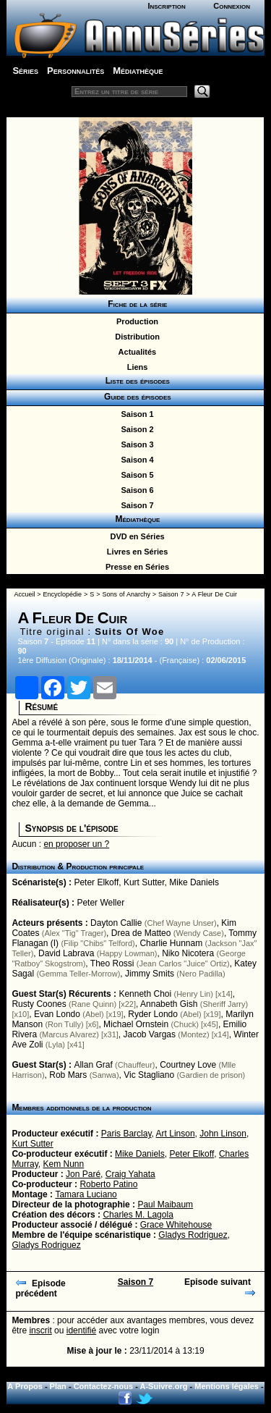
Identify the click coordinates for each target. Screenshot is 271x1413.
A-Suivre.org (164, 1386)
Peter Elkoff (96, 882)
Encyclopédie (62, 594)
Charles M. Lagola (138, 1215)
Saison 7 (134, 505)
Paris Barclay (126, 1134)
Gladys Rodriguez (192, 1235)
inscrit (40, 1330)
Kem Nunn (64, 1164)
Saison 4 (134, 459)
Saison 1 (134, 414)
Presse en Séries (135, 566)
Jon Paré (83, 1174)
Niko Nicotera (188, 953)
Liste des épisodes (135, 381)
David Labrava (66, 953)
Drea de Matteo (141, 933)
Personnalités (75, 70)
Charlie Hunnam (170, 943)
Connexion (231, 5)
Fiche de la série (135, 304)
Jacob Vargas (150, 1034)
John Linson (222, 1134)
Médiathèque (138, 70)
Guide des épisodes (135, 397)
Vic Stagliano (149, 1075)
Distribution (135, 336)
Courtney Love (188, 1065)
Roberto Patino (108, 1184)
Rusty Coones (39, 1004)
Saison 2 (134, 429)
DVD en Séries (135, 536)
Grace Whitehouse (176, 1225)
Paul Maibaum (165, 1204)
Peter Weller (100, 903)
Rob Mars (68, 1075)
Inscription (166, 5)
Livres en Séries (135, 551)
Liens (135, 367)
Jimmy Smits (149, 974)
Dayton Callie (116, 923)
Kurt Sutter (144, 882)
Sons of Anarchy (126, 594)
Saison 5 (134, 475)
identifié (81, 1330)
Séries (25, 70)
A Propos (25, 1386)
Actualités (135, 351)
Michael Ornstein (135, 1024)
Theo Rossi (112, 963)
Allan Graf (93, 1065)
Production (135, 321)
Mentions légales (226, 1386)
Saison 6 (134, 490)
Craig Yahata (130, 1174)
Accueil (24, 594)
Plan (58, 1386)
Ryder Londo (153, 1014)
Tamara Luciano (85, 1194)
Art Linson (175, 1134)
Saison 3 (134, 444)
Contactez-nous (104, 1386)
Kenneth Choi (145, 994)
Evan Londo (57, 1014)
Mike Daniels (194, 882)
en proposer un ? (76, 844)
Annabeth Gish (168, 1004)
